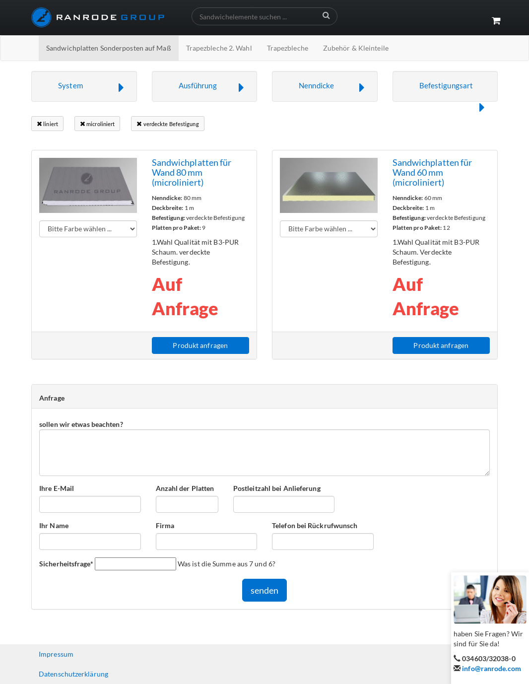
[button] (84, 86)
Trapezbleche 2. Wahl (219, 48)
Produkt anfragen (200, 345)
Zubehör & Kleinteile (356, 48)
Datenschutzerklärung (73, 674)
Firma (165, 525)
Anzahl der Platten (185, 488)
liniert (47, 124)
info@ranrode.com (491, 668)
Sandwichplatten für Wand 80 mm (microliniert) (192, 172)
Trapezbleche (287, 48)
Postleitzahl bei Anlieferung (277, 488)
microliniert (97, 124)
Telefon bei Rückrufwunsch (315, 525)
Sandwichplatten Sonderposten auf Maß (108, 48)
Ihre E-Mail (56, 488)
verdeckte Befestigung (167, 124)
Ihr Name (53, 525)
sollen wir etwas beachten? (81, 424)
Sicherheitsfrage (66, 563)
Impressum (56, 654)
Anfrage (52, 398)
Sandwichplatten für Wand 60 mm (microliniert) (432, 172)
